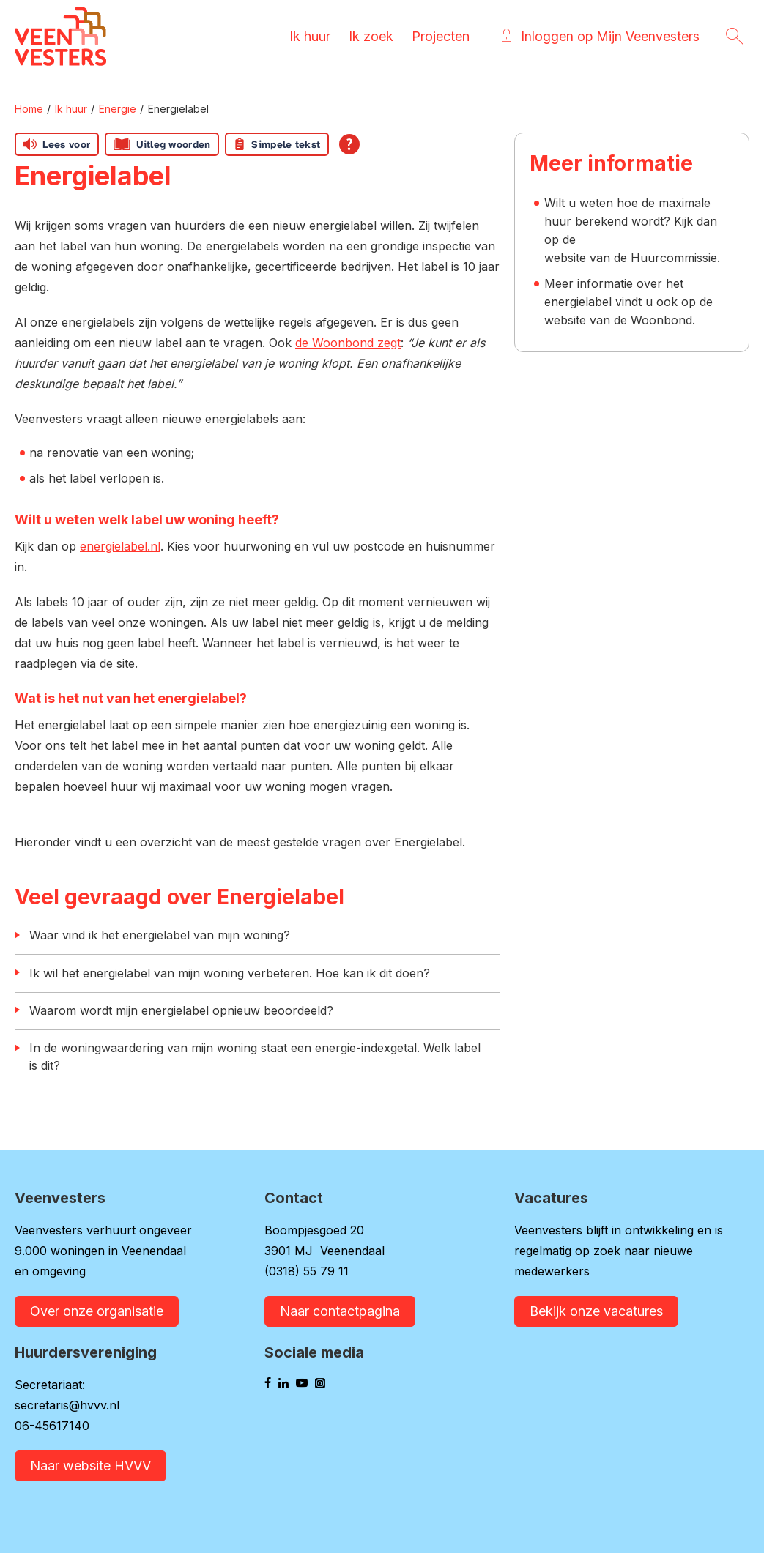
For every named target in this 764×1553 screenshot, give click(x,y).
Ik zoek (370, 36)
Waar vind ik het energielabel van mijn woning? (159, 935)
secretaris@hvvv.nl (67, 1405)
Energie (117, 109)
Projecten (440, 36)
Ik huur (309, 36)
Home (29, 109)
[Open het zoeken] (734, 36)
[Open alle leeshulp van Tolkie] (349, 144)
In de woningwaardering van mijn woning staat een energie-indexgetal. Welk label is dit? (255, 1056)
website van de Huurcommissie (630, 257)
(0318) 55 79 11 (306, 1271)
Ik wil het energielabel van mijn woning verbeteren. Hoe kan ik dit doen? (229, 973)
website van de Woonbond (618, 320)
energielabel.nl (120, 546)
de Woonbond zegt (348, 342)
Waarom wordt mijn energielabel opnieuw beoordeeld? (181, 1010)
